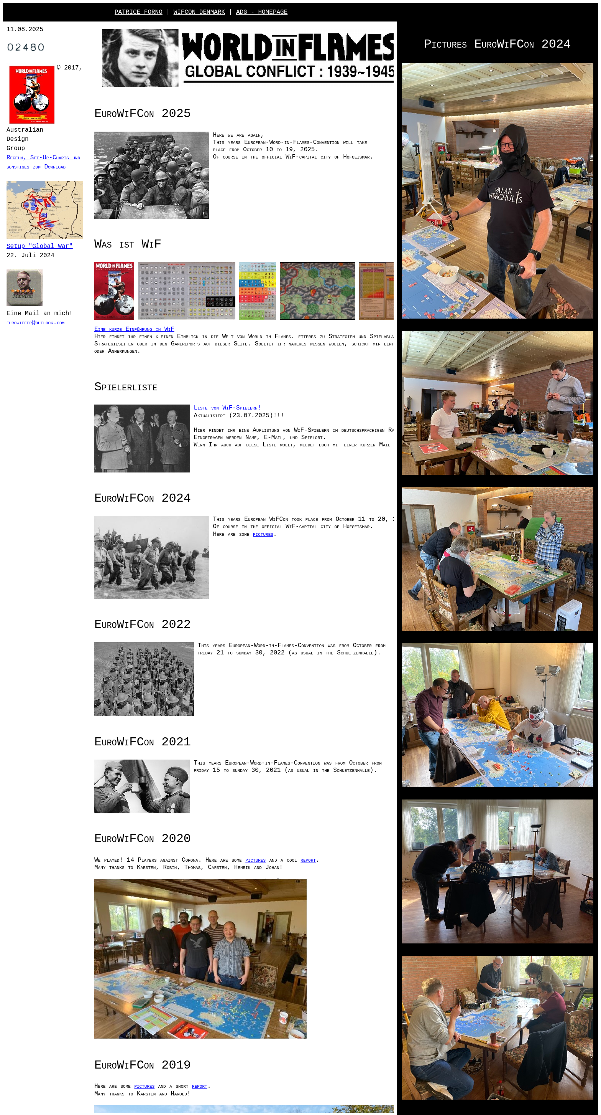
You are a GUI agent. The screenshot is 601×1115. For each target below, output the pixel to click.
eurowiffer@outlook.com (47, 329)
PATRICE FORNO (139, 12)
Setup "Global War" (40, 254)
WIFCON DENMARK (199, 12)
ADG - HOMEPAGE (261, 12)
